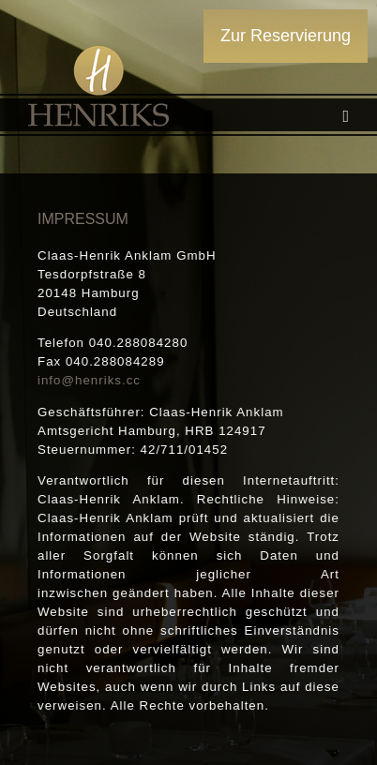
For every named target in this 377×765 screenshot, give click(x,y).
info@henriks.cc (89, 380)
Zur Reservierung (285, 35)
